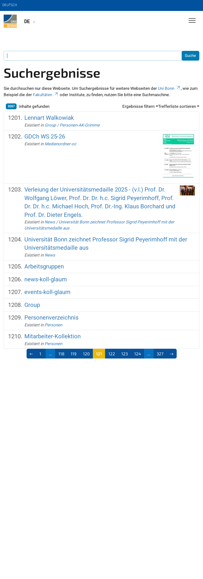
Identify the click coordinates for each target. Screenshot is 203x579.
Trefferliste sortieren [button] (177, 106)
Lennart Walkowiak (49, 117)
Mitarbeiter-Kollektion (52, 336)
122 (111, 353)
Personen (53, 324)
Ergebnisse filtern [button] (138, 106)
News (50, 222)
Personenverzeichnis (51, 317)
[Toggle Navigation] (192, 21)
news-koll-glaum (45, 279)
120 (86, 353)
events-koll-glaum (47, 292)
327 (160, 353)
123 (124, 353)
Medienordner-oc (60, 143)
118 (61, 353)
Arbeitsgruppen (44, 266)
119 (74, 353)
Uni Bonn (169, 88)
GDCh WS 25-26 (44, 136)
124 (137, 353)
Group (50, 125)
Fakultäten (46, 94)
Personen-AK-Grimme (80, 125)
